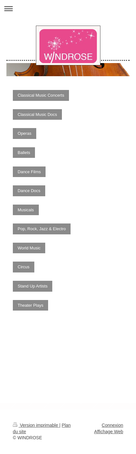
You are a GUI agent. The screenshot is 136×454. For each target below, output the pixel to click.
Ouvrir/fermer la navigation (68, 8)
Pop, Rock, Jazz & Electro (42, 228)
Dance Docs (29, 190)
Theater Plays (30, 305)
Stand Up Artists (32, 286)
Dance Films (29, 171)
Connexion (112, 425)
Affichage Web (108, 431)
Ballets (24, 152)
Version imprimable (36, 425)
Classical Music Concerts (41, 95)
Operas (24, 133)
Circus (24, 266)
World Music (29, 248)
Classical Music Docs (37, 114)
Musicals (26, 209)
